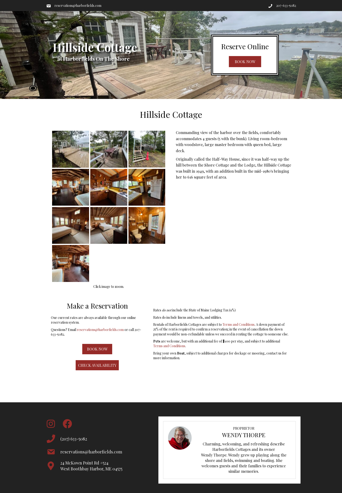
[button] (245, 61)
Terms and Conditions (239, 324)
